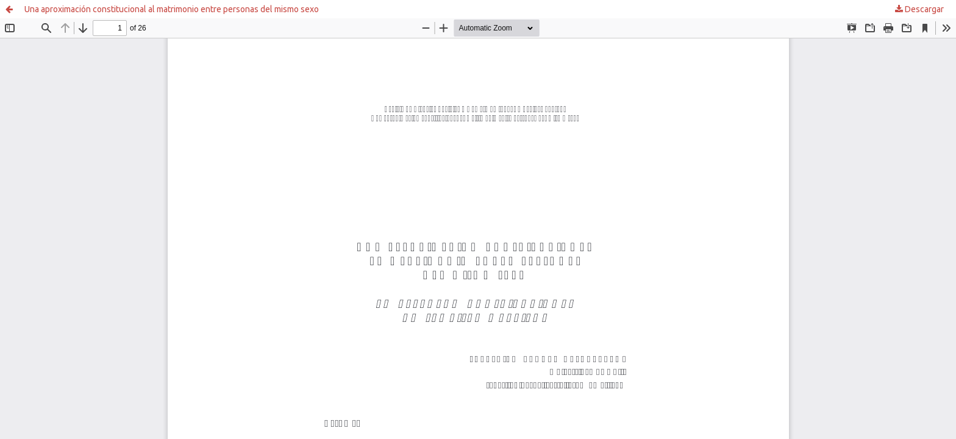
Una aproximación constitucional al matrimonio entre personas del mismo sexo (171, 9)
